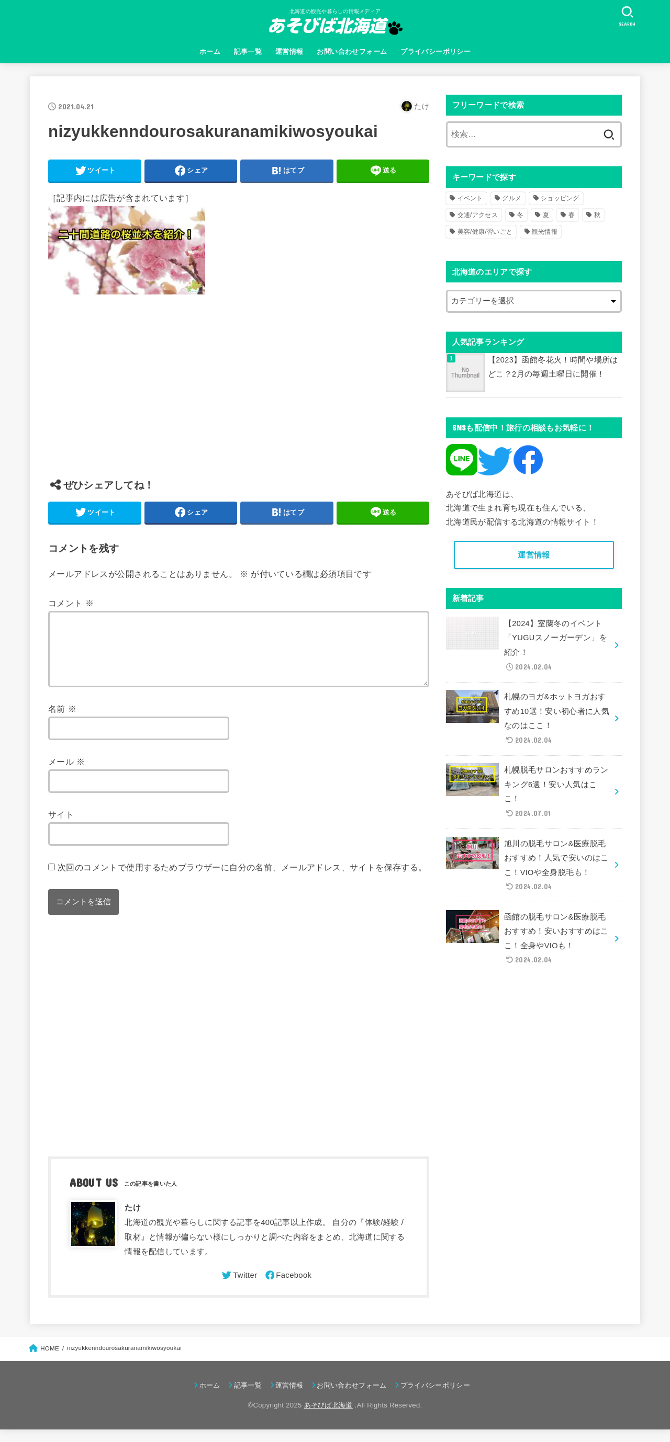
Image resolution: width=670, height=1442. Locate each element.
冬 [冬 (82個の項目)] (520, 215)
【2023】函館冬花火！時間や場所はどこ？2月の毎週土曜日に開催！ (553, 367)
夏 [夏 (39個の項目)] (546, 215)
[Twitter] (238, 1287)
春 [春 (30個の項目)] (571, 215)
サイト (61, 827)
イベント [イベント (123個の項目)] (470, 198)
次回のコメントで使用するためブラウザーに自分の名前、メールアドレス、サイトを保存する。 (242, 879)
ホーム (209, 51)
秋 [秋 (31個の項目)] (597, 215)
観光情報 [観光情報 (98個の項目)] (544, 231)
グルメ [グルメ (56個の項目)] (511, 198)
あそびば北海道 (328, 1418)
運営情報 (289, 51)
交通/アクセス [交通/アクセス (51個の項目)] (477, 215)
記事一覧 (248, 51)
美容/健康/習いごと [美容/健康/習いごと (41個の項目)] (485, 231)
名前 (62, 721)
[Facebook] (288, 1287)
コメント (71, 603)
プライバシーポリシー (435, 51)
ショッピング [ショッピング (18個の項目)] (560, 198)
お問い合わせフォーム (352, 51)
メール (66, 774)
